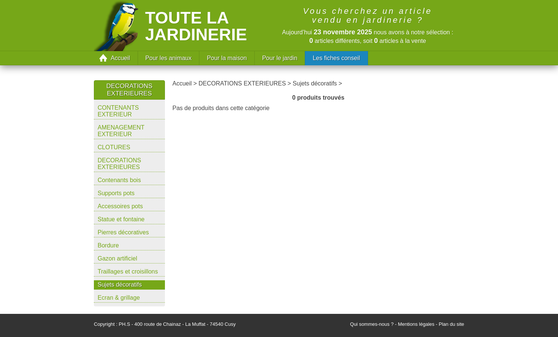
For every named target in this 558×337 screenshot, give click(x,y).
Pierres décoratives (123, 232)
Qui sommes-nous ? (371, 324)
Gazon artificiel (117, 258)
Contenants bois (119, 180)
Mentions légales (416, 324)
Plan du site (451, 324)
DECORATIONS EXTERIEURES (119, 163)
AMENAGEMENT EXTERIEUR (121, 130)
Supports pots (116, 193)
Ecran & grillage (119, 297)
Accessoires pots (120, 206)
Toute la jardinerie (196, 26)
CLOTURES (114, 147)
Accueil (120, 58)
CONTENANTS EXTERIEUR (118, 111)
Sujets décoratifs (120, 284)
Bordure (108, 245)
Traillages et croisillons (128, 271)
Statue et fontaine (121, 219)
